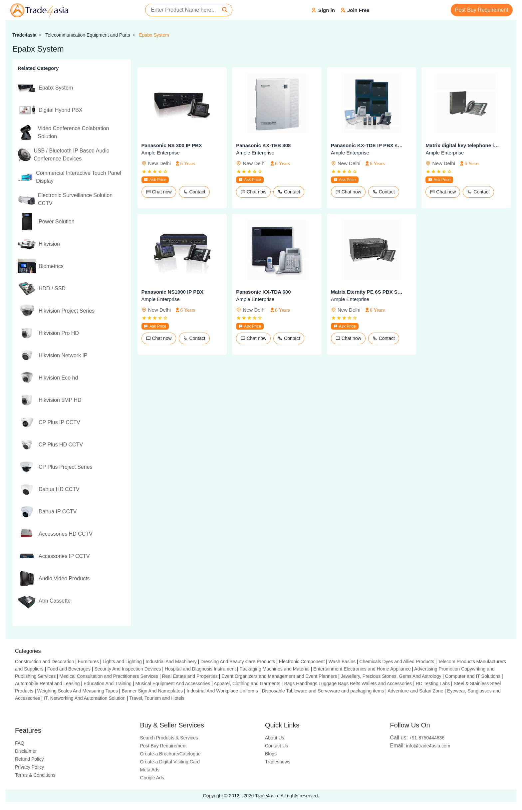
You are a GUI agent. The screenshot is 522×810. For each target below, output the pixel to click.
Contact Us (276, 745)
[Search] (224, 10)
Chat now (159, 191)
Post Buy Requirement (481, 10)
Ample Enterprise (160, 152)
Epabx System (154, 35)
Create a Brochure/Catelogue (170, 753)
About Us (274, 737)
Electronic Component (302, 661)
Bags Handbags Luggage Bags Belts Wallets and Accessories (348, 683)
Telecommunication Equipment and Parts (87, 35)
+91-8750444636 (417, 737)
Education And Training (107, 683)
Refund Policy (29, 759)
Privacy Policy (29, 767)
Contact (194, 191)
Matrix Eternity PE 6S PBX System (367, 292)
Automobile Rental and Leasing (47, 683)
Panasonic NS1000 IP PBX (172, 292)
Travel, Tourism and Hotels (156, 698)
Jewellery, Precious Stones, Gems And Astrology (391, 676)
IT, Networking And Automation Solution (85, 698)
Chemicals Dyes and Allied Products (396, 661)
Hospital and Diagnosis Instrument (200, 669)
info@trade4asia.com (420, 745)
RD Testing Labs (433, 683)
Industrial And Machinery (170, 661)
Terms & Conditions (35, 775)
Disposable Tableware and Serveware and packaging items (323, 690)
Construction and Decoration (44, 661)
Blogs (271, 753)
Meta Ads (149, 769)
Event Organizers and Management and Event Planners (279, 676)
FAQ (19, 743)
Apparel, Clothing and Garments (247, 683)
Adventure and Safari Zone (415, 690)
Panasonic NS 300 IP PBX (171, 145)
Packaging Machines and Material (275, 669)
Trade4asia (24, 35)
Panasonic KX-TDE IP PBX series (367, 145)
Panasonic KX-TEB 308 (263, 145)
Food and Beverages (69, 669)
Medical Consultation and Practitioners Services (109, 676)
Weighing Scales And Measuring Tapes (77, 690)
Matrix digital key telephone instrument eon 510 (462, 145)
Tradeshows (277, 761)
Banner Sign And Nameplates (152, 690)
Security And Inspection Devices (127, 669)
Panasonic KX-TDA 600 (263, 292)
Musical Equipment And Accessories (172, 683)
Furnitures (88, 661)
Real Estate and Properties (190, 676)
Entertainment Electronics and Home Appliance (362, 669)
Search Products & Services (169, 737)
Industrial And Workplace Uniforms (222, 690)
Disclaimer (26, 751)
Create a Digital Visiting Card (170, 761)
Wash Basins (342, 661)
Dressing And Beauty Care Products (237, 661)
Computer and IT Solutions (472, 676)
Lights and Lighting (122, 661)
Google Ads (152, 777)
